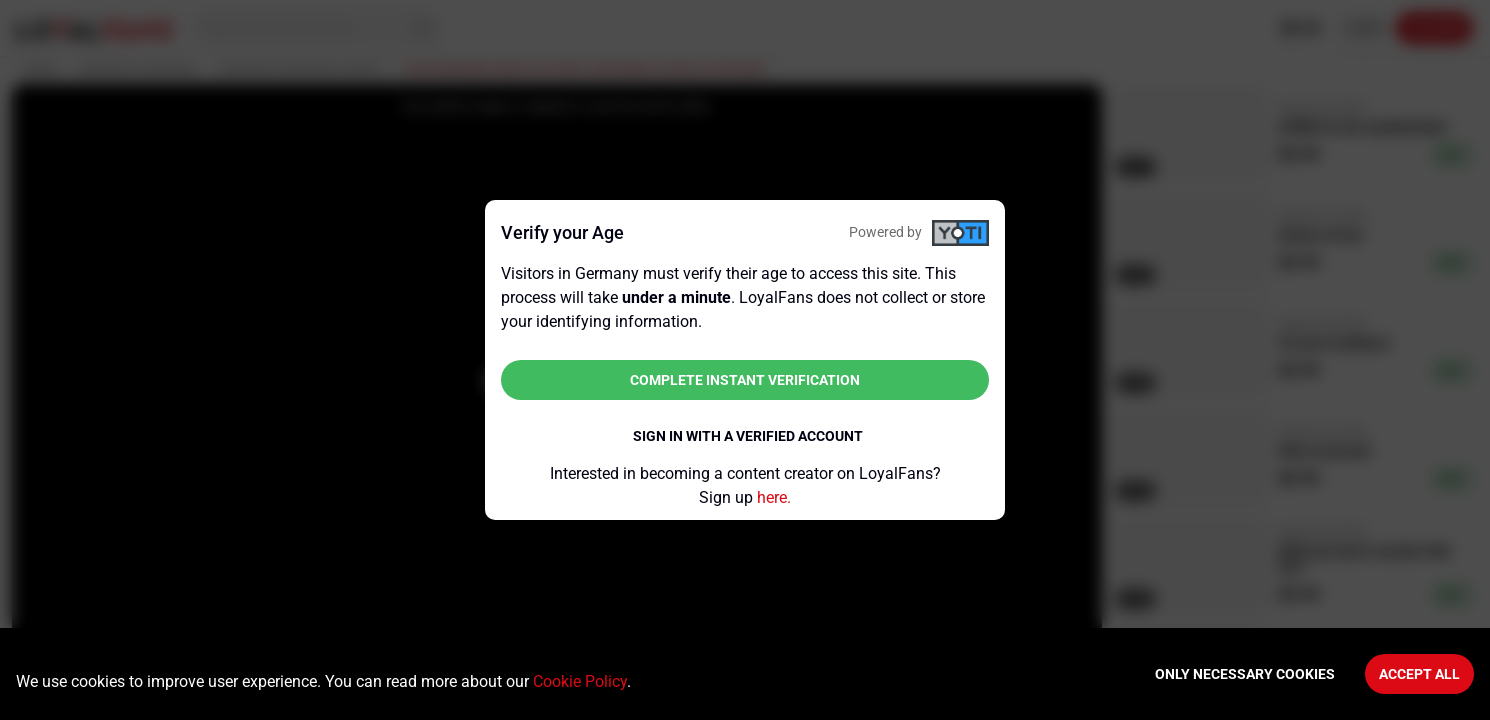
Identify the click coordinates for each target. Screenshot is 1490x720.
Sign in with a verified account (748, 436)
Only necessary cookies (1245, 674)
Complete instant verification (745, 380)
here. (774, 497)
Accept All (1419, 674)
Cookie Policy (580, 681)
